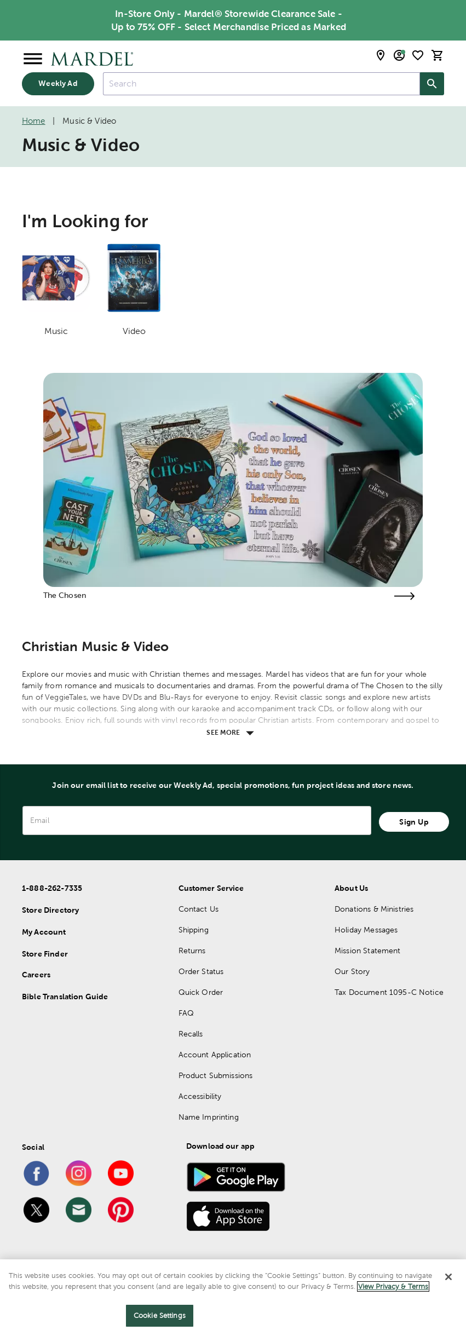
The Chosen (65, 595)
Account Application (215, 1054)
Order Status (201, 971)
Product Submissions (216, 1075)
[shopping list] (417, 55)
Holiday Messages (366, 929)
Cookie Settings (160, 1315)
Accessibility (200, 1096)
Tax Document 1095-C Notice (389, 992)
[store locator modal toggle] (380, 55)
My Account (44, 932)
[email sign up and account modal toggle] (399, 55)
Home (33, 120)
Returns (192, 950)
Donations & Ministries (374, 909)
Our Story (352, 971)
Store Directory (50, 910)
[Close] (448, 1277)
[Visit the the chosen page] (404, 596)
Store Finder (45, 953)
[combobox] (261, 84)
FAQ (186, 1013)
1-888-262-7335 (52, 888)
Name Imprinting (209, 1117)
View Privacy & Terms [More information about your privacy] (393, 1286)
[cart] (437, 55)
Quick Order (201, 992)
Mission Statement (368, 950)
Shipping (194, 929)
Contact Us (199, 909)
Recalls (191, 1033)
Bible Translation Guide (65, 996)
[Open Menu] (33, 59)
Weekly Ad (57, 83)
